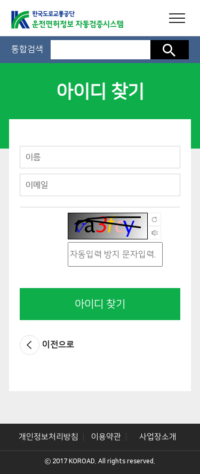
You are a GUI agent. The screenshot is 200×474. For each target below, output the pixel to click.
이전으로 (58, 344)
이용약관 (106, 436)
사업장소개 (158, 436)
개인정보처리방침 (48, 436)
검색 (170, 50)
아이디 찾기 (100, 304)
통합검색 (27, 49)
